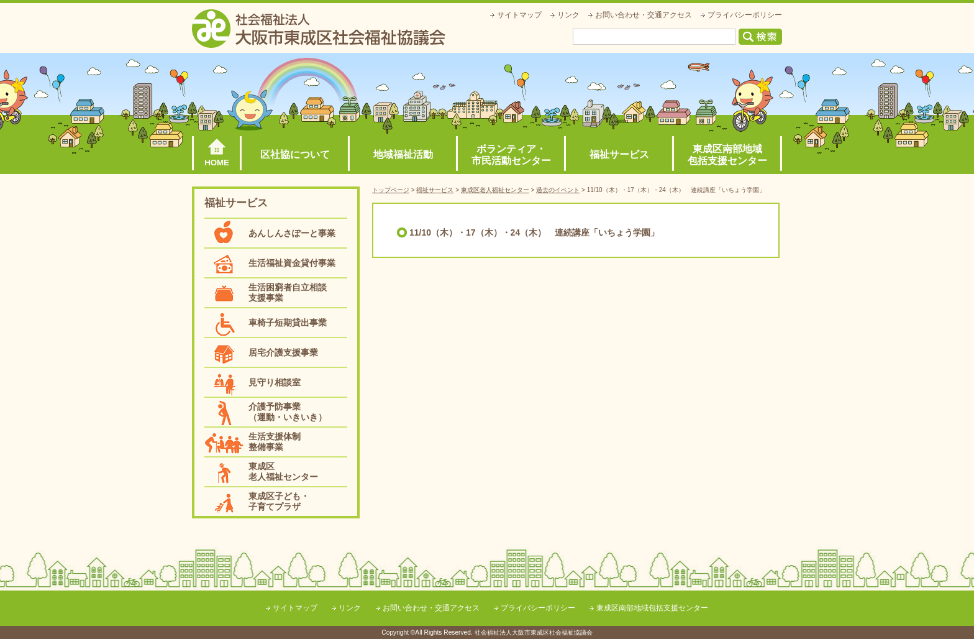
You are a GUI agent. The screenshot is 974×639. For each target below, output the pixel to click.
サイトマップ (519, 15)
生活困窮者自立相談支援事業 (287, 292)
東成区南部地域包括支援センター (727, 155)
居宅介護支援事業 (283, 352)
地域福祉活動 (403, 154)
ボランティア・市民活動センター (511, 155)
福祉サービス (619, 154)
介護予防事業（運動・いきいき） (287, 412)
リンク (568, 15)
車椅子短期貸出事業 (287, 323)
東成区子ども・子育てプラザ (278, 501)
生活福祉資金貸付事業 (291, 263)
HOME (216, 162)
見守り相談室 (274, 382)
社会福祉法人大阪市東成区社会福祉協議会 (318, 28)
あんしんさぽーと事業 (291, 233)
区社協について (295, 154)
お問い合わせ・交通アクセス (643, 15)
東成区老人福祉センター (283, 471)
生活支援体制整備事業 (274, 441)
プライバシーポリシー (745, 15)
